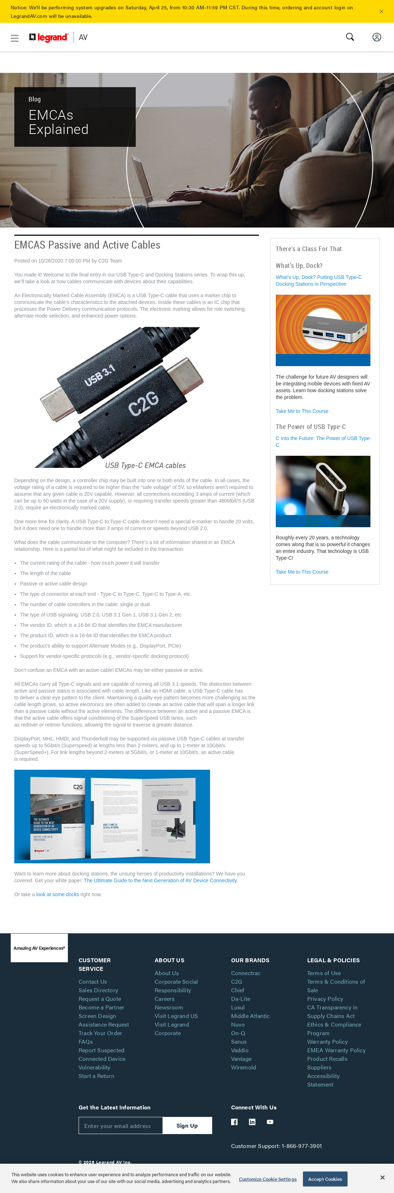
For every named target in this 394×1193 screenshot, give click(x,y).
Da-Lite (240, 998)
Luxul (238, 1007)
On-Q (238, 1033)
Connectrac (246, 973)
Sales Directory (98, 990)
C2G (237, 981)
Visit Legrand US (176, 1016)
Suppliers (319, 1067)
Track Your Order (100, 1033)
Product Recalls (327, 1058)
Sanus (239, 1041)
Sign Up (187, 1125)
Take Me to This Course (302, 411)
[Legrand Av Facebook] (234, 1122)
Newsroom (169, 1007)
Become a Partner (101, 1007)
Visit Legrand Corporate (172, 1028)
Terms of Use (324, 973)
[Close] (382, 1177)
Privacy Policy (325, 998)
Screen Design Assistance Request (104, 1020)
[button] (381, 11)
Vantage (241, 1058)
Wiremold (243, 1067)
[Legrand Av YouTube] (270, 1122)
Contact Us (93, 981)
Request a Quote (100, 998)
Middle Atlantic (250, 1016)
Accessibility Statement (323, 1080)
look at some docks (57, 894)
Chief (238, 990)
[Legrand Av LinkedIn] (252, 1122)
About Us (167, 973)
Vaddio (240, 1050)
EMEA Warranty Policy (336, 1050)
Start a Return (96, 1076)
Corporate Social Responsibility (176, 985)
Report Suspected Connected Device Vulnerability (102, 1058)
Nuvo (238, 1024)
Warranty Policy (327, 1041)
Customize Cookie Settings (268, 1178)
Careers (165, 998)
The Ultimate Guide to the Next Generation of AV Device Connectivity (160, 880)
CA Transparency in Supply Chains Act (332, 1011)
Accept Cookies (325, 1178)
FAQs (86, 1041)
